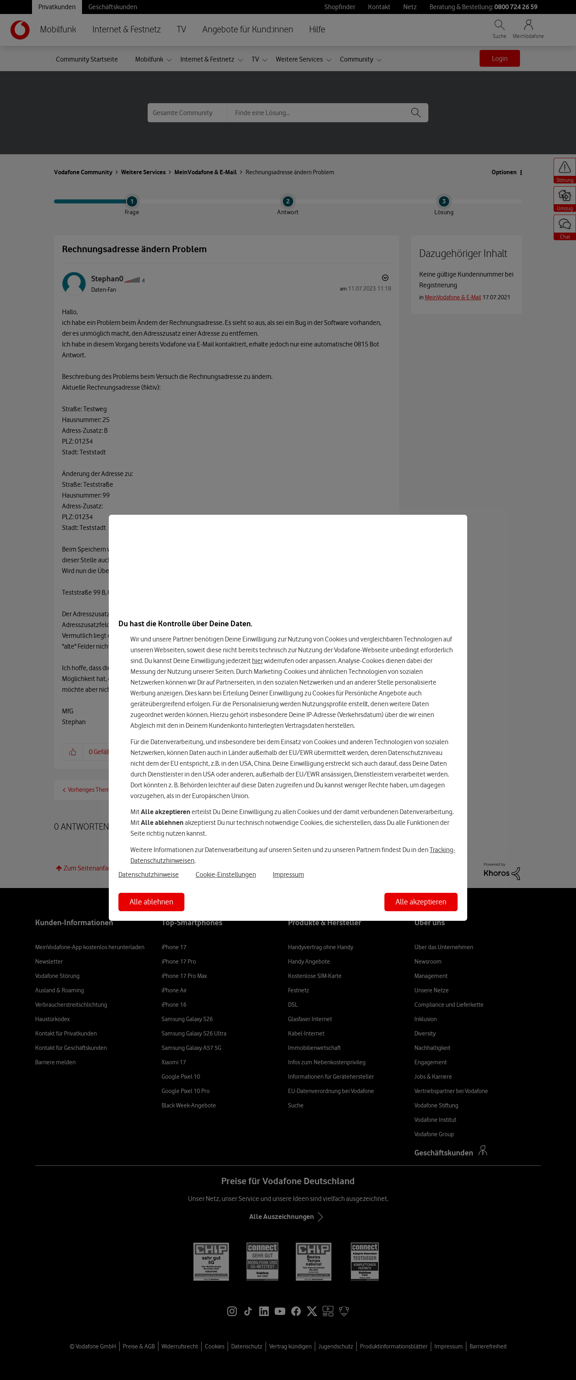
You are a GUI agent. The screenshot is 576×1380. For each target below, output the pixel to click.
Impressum (288, 874)
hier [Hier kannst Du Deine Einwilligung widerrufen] (257, 661)
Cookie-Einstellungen (226, 874)
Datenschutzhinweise (148, 874)
